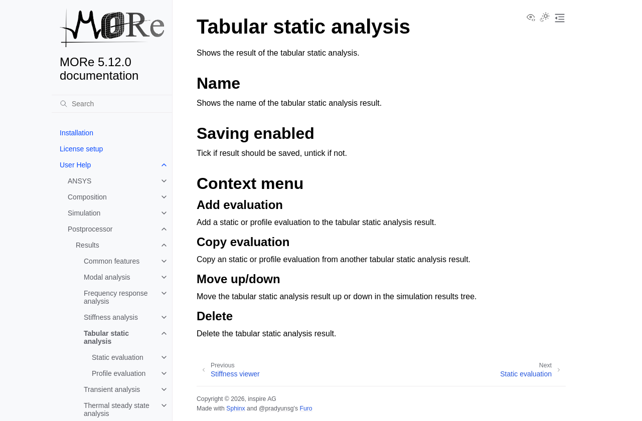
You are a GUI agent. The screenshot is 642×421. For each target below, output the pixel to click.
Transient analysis (112, 389)
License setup (81, 149)
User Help (75, 165)
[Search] (112, 104)
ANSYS (79, 181)
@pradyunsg (276, 408)
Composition (87, 197)
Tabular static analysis (106, 337)
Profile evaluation (118, 373)
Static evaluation (117, 357)
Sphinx (235, 408)
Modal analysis (107, 277)
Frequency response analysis (116, 297)
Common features (111, 261)
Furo (305, 408)
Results (87, 245)
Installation (76, 133)
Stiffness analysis (111, 317)
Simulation (84, 213)
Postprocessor (90, 229)
